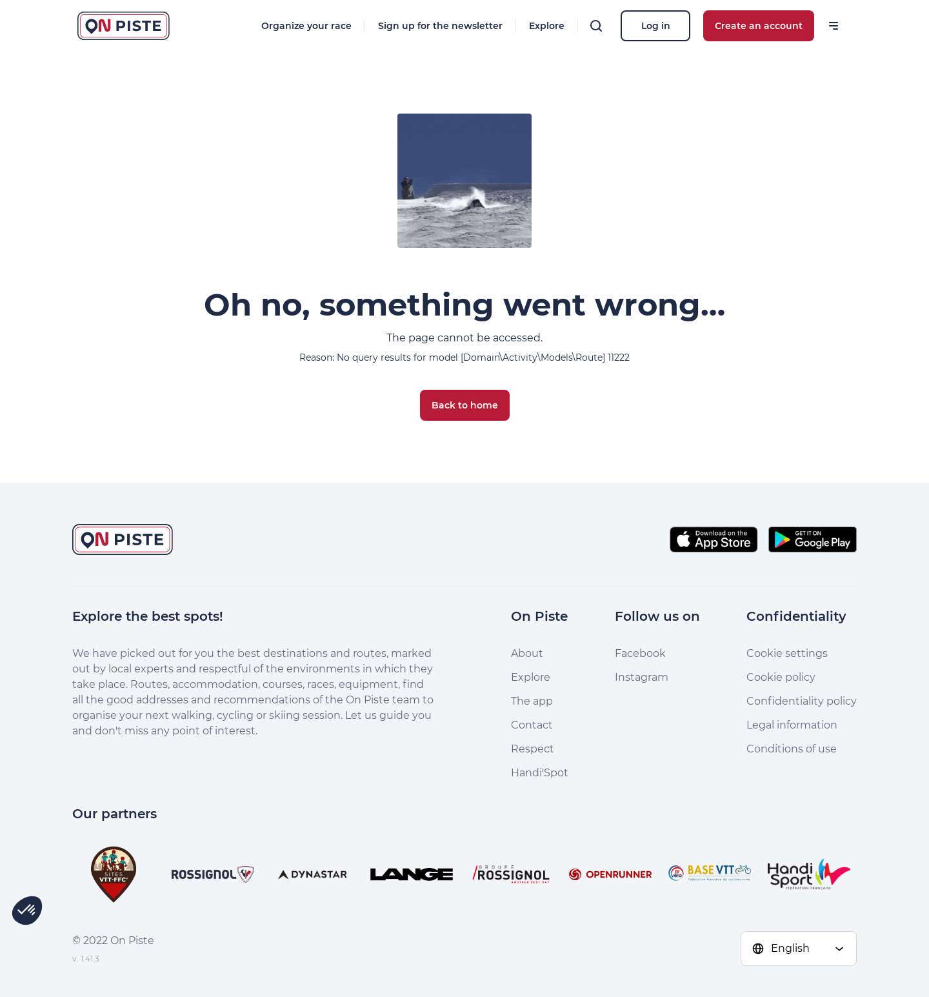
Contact (532, 725)
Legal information (791, 725)
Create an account (759, 26)
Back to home (465, 405)
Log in (655, 26)
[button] (27, 910)
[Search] (596, 26)
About (527, 653)
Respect (532, 749)
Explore (546, 26)
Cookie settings (787, 653)
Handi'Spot (539, 773)
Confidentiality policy (801, 701)
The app (532, 701)
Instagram (641, 677)
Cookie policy (780, 677)
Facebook (640, 653)
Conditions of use (791, 749)
